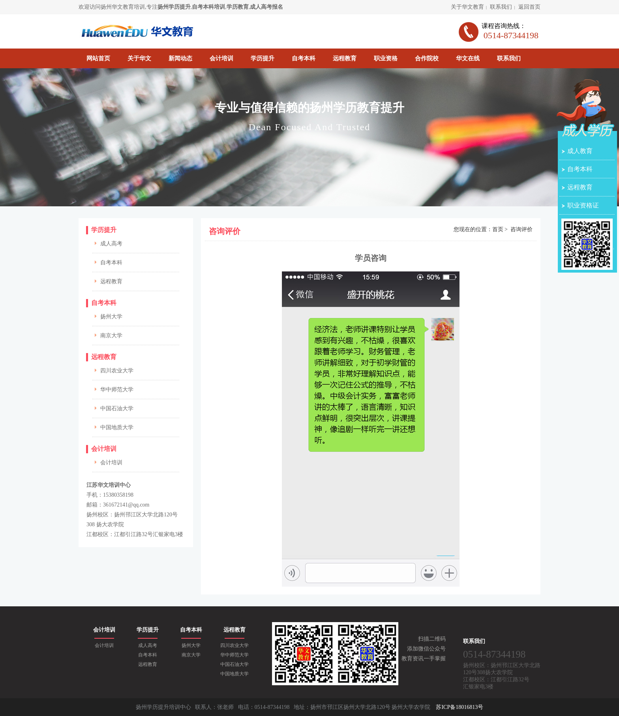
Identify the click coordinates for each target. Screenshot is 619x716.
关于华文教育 (467, 7)
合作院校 (427, 58)
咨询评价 (521, 229)
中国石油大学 (116, 408)
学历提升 (262, 58)
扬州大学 (111, 317)
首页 (497, 229)
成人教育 (580, 151)
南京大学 (111, 335)
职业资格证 (583, 205)
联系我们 (501, 7)
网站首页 (98, 58)
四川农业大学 (116, 371)
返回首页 (529, 7)
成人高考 (111, 244)
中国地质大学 (116, 427)
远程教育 (344, 58)
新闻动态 (180, 58)
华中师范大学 (116, 390)
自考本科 (303, 58)
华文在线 (468, 58)
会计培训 (221, 58)
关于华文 (139, 58)
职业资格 (386, 58)
